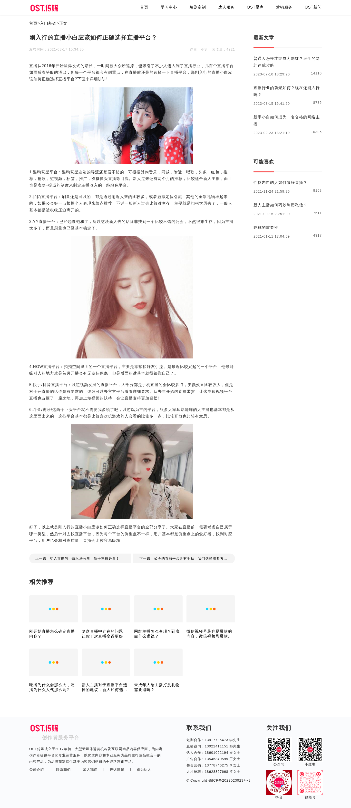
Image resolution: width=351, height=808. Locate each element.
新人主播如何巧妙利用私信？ (280, 205)
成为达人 (143, 770)
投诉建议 (117, 770)
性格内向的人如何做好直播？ (280, 182)
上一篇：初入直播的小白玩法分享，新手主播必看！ (77, 558)
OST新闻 (313, 7)
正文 (63, 23)
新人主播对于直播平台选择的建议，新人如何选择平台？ (104, 687)
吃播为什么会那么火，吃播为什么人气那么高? (52, 687)
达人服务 (226, 7)
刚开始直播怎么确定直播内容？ (52, 633)
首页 (144, 7)
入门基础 (48, 23)
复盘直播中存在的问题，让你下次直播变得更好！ (104, 633)
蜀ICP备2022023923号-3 (229, 780)
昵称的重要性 (266, 227)
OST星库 (255, 7)
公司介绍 (36, 770)
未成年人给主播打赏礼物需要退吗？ (157, 687)
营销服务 (284, 7)
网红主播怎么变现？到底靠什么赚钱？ (157, 633)
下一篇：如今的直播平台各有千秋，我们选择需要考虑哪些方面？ (187, 558)
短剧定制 (197, 7)
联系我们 (63, 770)
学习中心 (169, 7)
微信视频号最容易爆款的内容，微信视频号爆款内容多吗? (209, 634)
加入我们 (90, 770)
